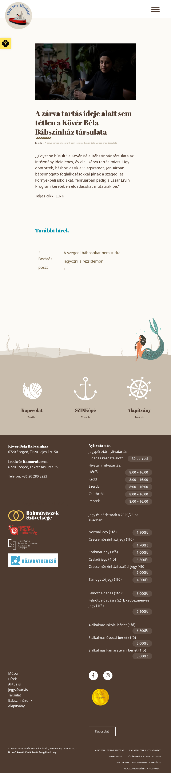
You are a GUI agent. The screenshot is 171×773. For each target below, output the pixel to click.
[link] (5, 43)
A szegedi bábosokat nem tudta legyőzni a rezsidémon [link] (92, 257)
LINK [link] (60, 195)
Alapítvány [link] (16, 706)
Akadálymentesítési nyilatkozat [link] (142, 768)
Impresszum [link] (115, 756)
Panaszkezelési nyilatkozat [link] (145, 750)
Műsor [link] (13, 673)
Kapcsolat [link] (102, 731)
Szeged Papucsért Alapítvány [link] (45, 503)
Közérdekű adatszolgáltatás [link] (144, 756)
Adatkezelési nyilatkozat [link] (109, 750)
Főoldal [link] (39, 142)
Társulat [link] (14, 695)
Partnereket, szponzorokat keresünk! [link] (138, 762)
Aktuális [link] (14, 684)
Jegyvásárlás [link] (18, 689)
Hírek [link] (12, 679)
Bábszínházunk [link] (20, 700)
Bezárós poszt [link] (45, 263)
